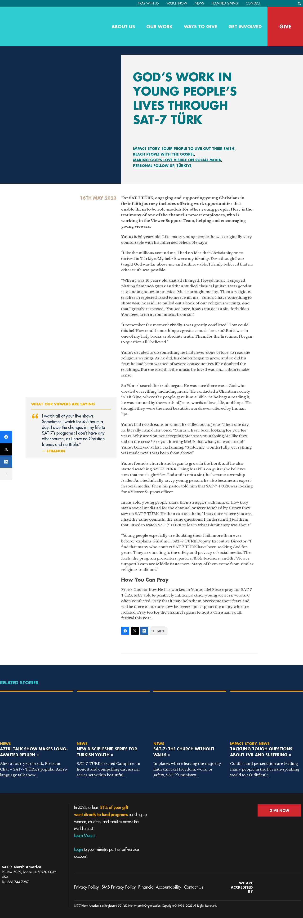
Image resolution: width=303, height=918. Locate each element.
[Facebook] (125, 631)
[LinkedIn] (144, 631)
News (199, 3)
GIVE (285, 26)
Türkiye (184, 165)
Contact (253, 3)
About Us (123, 26)
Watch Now (176, 3)
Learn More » (84, 835)
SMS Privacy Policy (119, 887)
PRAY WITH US (148, 3)
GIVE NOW (279, 810)
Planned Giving (225, 3)
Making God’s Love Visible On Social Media (177, 160)
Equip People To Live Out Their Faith (197, 148)
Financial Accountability (159, 887)
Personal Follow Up (153, 165)
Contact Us (193, 887)
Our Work (159, 26)
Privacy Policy (86, 887)
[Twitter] (135, 631)
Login (78, 849)
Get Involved (245, 26)
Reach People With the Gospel (163, 154)
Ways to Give (200, 26)
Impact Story (146, 148)
